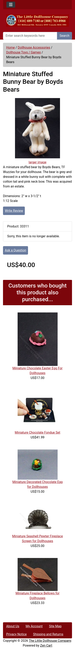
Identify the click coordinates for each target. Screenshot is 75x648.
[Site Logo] (37, 20)
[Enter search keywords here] (30, 36)
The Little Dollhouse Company (50, 641)
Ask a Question (15, 250)
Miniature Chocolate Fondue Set (37, 432)
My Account (34, 626)
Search (64, 36)
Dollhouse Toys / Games (23, 52)
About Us (12, 626)
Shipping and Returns (48, 634)
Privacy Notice (16, 634)
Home (10, 47)
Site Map (55, 626)
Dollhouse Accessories (34, 47)
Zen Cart (46, 645)
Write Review (14, 211)
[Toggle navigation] (10, 5)
